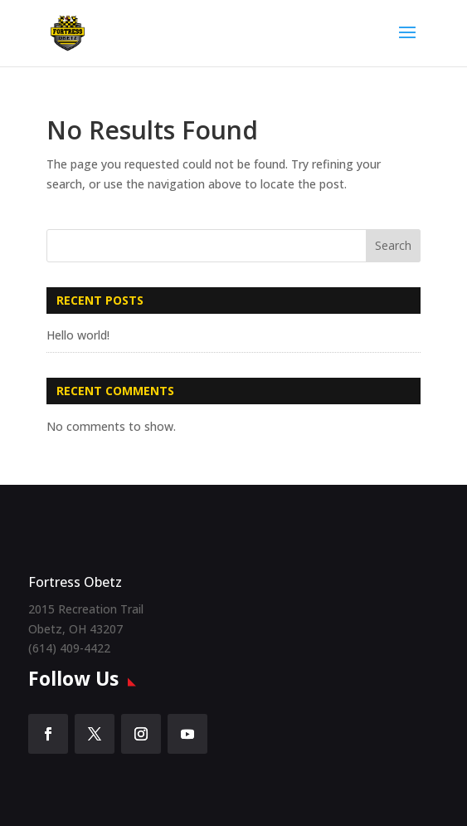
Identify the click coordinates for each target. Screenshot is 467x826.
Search (393, 245)
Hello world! (77, 335)
